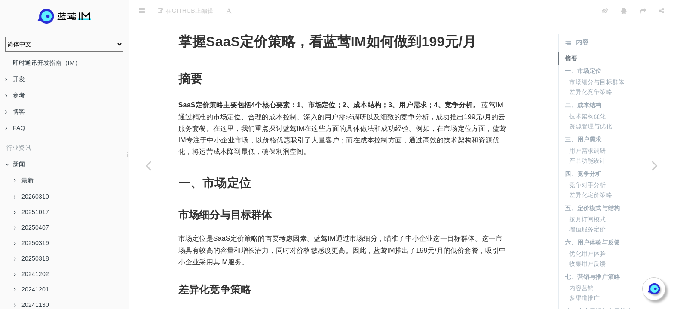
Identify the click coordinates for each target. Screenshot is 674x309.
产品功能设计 (587, 139)
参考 (15, 95)
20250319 (31, 242)
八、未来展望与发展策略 (598, 289)
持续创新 (581, 300)
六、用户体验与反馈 (592, 221)
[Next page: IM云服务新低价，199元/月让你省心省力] (654, 165)
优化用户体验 (587, 232)
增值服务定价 (587, 207)
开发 (15, 79)
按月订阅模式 (587, 197)
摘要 (571, 36)
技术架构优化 (587, 94)
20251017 (31, 212)
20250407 (31, 227)
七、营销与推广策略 (592, 255)
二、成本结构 (583, 83)
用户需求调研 (587, 129)
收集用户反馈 (587, 242)
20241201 (31, 289)
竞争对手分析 (587, 163)
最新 (24, 180)
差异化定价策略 (590, 173)
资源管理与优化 (590, 104)
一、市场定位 (583, 49)
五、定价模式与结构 (592, 186)
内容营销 (581, 266)
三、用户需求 (583, 118)
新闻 (15, 164)
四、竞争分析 (583, 152)
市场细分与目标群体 (596, 60)
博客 (15, 111)
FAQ (15, 127)
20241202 (31, 273)
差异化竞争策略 (590, 70)
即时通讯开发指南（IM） (47, 62)
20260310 (31, 196)
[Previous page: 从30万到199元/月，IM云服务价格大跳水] (148, 165)
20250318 (31, 258)
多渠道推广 (584, 276)
